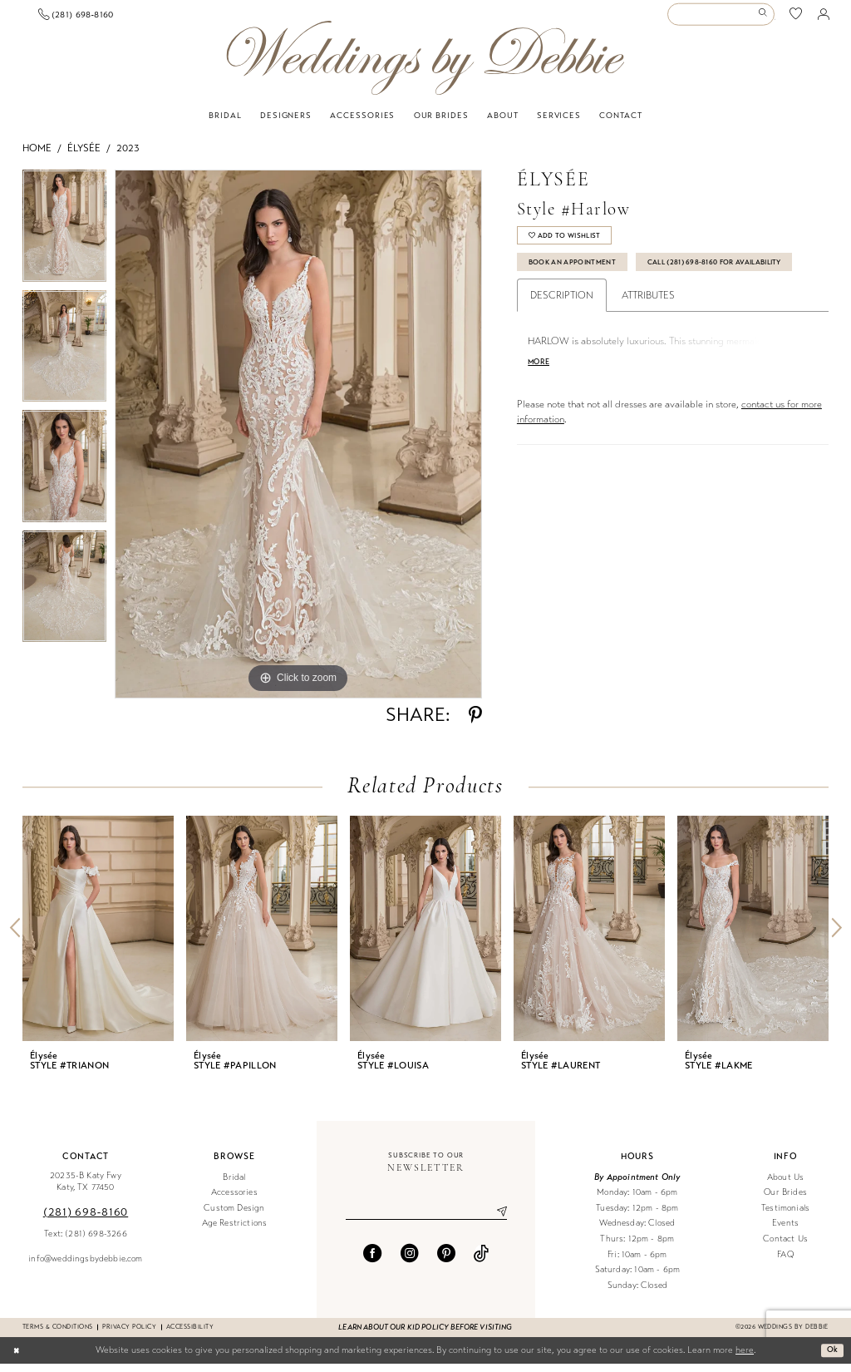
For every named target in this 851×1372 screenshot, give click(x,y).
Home (37, 156)
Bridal (234, 1185)
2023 (128, 156)
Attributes (648, 343)
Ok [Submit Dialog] (831, 1358)
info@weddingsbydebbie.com (85, 1266)
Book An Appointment (581, 277)
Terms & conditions (57, 1335)
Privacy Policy (129, 1335)
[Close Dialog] (17, 1359)
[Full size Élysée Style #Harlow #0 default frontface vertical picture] (298, 442)
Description (561, 343)
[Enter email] (426, 1221)
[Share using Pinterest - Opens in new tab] (475, 723)
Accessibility (190, 1335)
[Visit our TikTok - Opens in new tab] (481, 1264)
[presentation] (98, 936)
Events (785, 1231)
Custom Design (234, 1216)
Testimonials (785, 1216)
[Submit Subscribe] (495, 1221)
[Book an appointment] (83, 18)
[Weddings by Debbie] (425, 66)
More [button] (541, 412)
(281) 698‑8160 (85, 1220)
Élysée (84, 156)
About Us (785, 1185)
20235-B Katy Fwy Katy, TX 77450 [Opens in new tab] (85, 1190)
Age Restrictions (235, 1231)
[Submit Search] (764, 18)
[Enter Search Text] (720, 18)
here (744, 1358)
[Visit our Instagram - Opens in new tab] (410, 1264)
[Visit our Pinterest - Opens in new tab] (446, 1264)
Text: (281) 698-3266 (85, 1241)
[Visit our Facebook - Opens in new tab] (372, 1264)
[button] (823, 18)
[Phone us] (197, 18)
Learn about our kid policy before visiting (425, 1335)
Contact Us (785, 1246)
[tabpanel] (64, 238)
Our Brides (785, 1200)
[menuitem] (83, 18)
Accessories (234, 1200)
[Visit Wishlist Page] (796, 18)
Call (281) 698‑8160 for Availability (611, 308)
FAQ (785, 1262)
